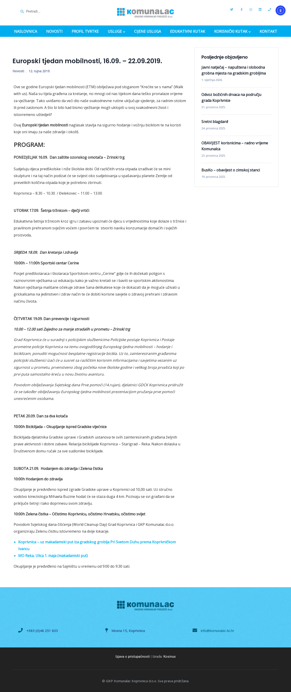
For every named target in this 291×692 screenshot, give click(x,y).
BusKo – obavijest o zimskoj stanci (230, 170)
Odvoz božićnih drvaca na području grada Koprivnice (231, 97)
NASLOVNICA (25, 31)
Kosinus (169, 656)
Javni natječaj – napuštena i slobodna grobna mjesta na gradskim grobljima (233, 70)
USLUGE (116, 32)
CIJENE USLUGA (147, 31)
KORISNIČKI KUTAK (232, 32)
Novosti (18, 71)
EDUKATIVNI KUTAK (187, 31)
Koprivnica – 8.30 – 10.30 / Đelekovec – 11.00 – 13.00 (58, 193)
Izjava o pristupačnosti (132, 656)
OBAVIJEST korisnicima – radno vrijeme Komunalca (234, 145)
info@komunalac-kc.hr (217, 630)
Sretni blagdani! (214, 121)
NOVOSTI (54, 31)
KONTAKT (268, 31)
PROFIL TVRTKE (85, 31)
